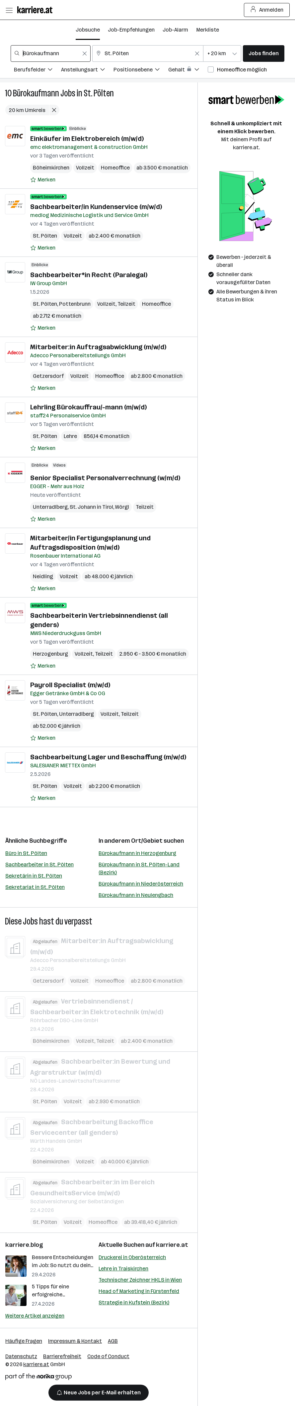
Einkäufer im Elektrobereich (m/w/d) (87, 139)
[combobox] (51, 53)
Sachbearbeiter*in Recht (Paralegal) (88, 275)
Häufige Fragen (23, 1341)
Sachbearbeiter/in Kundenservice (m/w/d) (96, 207)
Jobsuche (88, 30)
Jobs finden (264, 53)
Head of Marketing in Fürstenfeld (139, 1291)
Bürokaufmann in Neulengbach (136, 895)
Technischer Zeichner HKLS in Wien (140, 1280)
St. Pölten (99, 93)
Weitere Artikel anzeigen (34, 1316)
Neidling (43, 576)
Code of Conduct (108, 1356)
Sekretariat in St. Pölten (35, 887)
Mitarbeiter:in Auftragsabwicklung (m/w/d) (98, 347)
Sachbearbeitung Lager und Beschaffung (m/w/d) (108, 757)
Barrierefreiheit (62, 1356)
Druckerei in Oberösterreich (132, 1257)
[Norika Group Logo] (38, 1377)
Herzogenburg (50, 654)
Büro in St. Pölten (26, 853)
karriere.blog (24, 1244)
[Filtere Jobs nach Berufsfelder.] (37, 70)
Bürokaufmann (36, 93)
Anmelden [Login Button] (267, 10)
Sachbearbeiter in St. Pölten (39, 864)
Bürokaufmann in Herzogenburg (137, 853)
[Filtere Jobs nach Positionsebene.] (140, 70)
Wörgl (122, 507)
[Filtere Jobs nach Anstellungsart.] (87, 70)
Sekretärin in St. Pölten (33, 876)
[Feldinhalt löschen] (85, 53)
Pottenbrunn (75, 304)
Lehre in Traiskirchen (123, 1268)
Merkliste (207, 30)
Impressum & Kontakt (75, 1341)
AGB (113, 1341)
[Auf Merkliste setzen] (42, 180)
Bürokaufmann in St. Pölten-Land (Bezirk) (139, 868)
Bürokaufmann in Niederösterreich (141, 884)
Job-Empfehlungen (131, 30)
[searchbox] (51, 53)
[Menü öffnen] (9, 10)
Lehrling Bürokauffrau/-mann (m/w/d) (88, 407)
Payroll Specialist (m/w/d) (70, 685)
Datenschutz (21, 1356)
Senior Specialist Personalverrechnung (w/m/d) (105, 478)
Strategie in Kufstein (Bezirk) (134, 1302)
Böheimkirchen (51, 167)
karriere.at (172, 1244)
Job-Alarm (175, 30)
